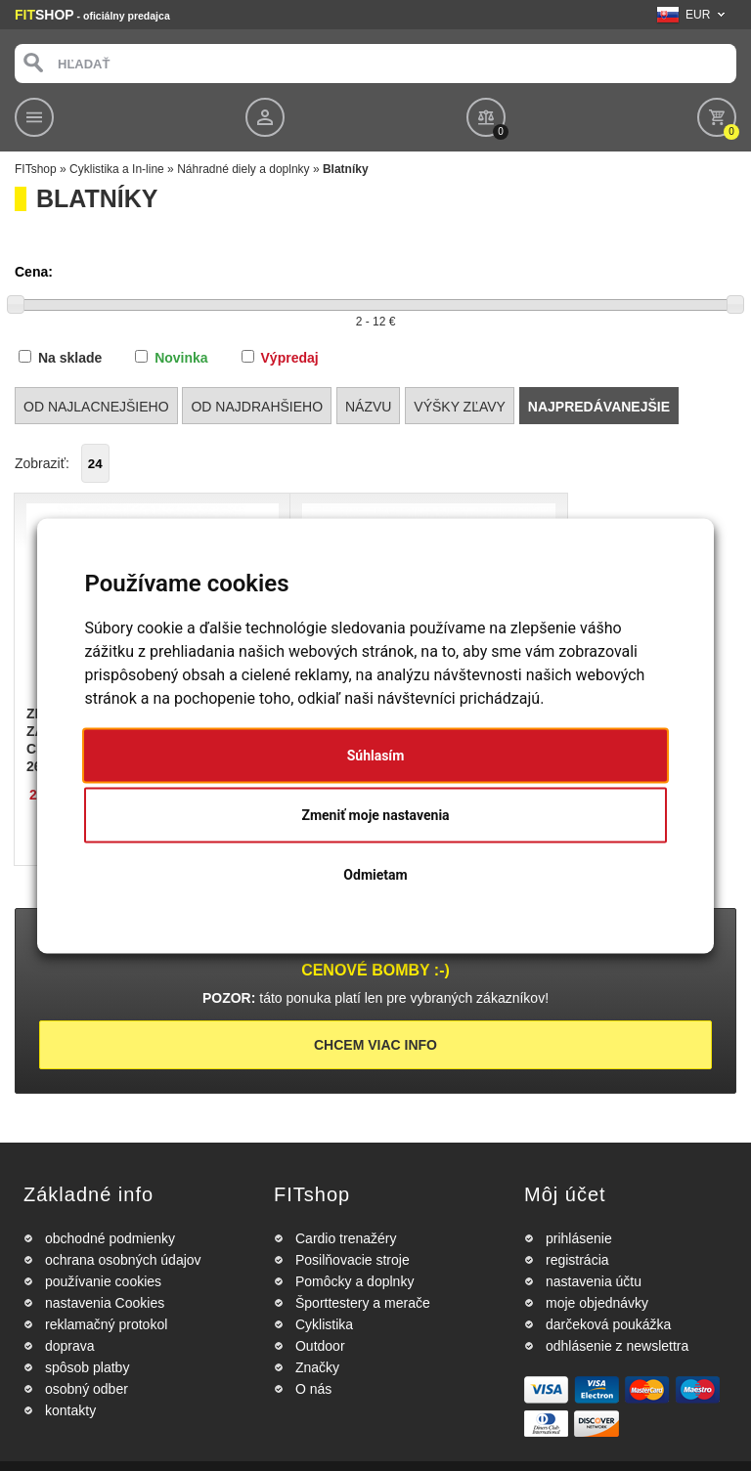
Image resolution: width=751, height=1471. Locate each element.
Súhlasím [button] (376, 754)
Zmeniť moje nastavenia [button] (375, 814)
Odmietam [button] (375, 874)
